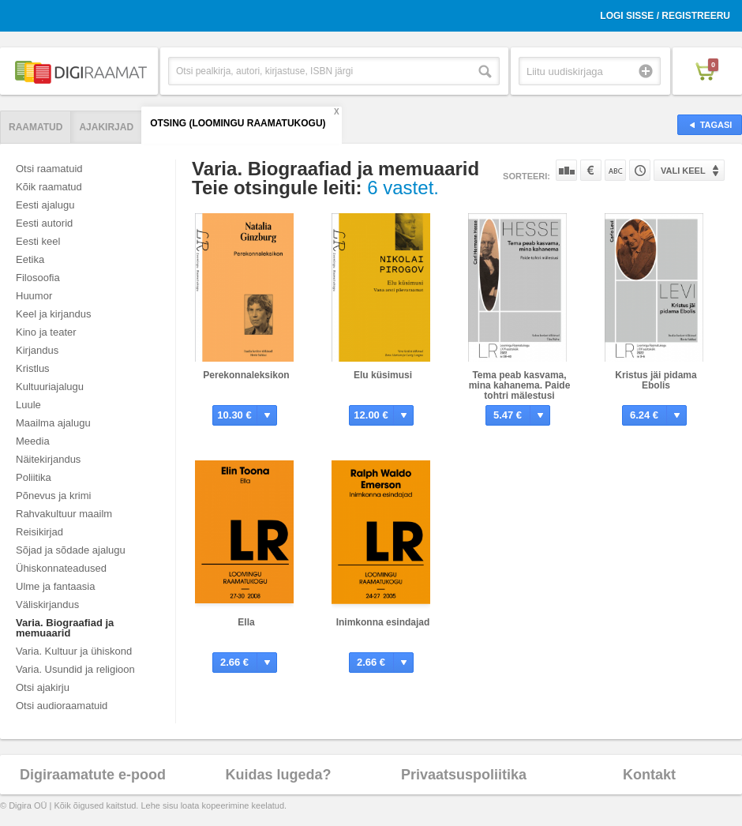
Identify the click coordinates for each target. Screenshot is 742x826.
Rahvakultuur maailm (64, 514)
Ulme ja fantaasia (55, 586)
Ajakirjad (106, 127)
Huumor (34, 296)
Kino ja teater (46, 332)
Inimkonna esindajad (383, 622)
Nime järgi (615, 170)
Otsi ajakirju (42, 687)
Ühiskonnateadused (61, 568)
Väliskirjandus (47, 604)
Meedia (33, 441)
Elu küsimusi (383, 375)
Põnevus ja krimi (53, 495)
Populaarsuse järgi (566, 170)
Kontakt (649, 775)
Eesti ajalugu (45, 205)
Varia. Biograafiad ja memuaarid (65, 628)
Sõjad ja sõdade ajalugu (71, 550)
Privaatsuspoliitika (464, 775)
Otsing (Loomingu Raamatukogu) (237, 123)
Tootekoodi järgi (639, 170)
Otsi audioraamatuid (61, 705)
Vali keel (683, 170)
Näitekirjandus (48, 459)
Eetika (30, 259)
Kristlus (33, 368)
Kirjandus (37, 350)
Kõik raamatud (49, 187)
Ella (246, 622)
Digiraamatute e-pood (93, 775)
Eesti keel (38, 241)
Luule (28, 405)
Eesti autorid (44, 223)
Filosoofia (38, 277)
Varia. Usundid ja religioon (75, 669)
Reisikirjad (39, 532)
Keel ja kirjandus (53, 314)
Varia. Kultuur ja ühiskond (74, 651)
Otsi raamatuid (49, 169)
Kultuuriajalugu (50, 386)
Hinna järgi (590, 170)
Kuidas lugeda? (278, 775)
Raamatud (35, 127)
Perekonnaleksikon (246, 375)
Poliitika (33, 477)
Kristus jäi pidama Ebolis (655, 380)
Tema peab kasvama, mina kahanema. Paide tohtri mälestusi (520, 385)
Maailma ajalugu (53, 423)
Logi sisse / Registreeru (665, 15)
